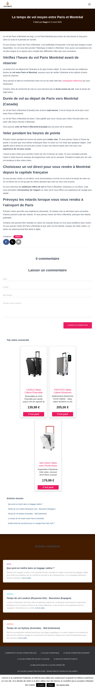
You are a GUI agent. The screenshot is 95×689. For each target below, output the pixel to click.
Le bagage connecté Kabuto (65, 659)
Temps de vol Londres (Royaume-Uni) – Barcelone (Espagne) (31, 509)
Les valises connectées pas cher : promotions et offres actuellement (47, 671)
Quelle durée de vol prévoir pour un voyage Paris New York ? (31, 523)
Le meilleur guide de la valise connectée (47, 665)
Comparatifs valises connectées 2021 (21, 653)
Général (18, 236)
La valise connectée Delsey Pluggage (33, 659)
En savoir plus (63, 685)
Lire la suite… (27, 578)
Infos (9, 564)
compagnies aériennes (72, 81)
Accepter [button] (41, 685)
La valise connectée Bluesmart (76, 653)
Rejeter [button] (50, 685)
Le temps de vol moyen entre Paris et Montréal (26, 518)
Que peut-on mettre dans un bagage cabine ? (25, 504)
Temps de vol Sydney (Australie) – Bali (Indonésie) (27, 514)
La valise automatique (50, 653)
